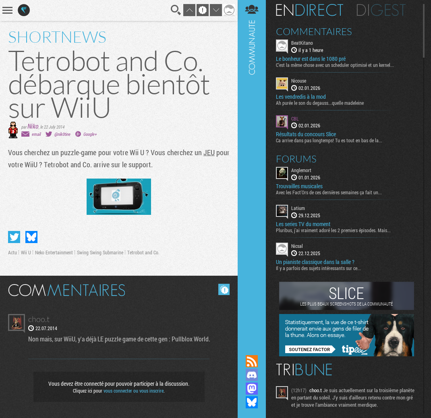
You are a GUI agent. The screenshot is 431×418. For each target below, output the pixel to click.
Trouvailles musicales (299, 186)
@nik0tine (62, 134)
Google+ (90, 134)
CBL (295, 118)
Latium (298, 208)
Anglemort (301, 170)
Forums (296, 159)
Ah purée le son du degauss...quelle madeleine (320, 103)
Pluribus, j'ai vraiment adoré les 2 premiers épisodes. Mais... (333, 230)
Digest (381, 10)
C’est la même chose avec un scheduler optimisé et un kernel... (335, 65)
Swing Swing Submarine (100, 252)
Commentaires (314, 31)
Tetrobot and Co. (143, 252)
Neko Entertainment (54, 252)
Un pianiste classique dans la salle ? (315, 262)
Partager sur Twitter (14, 237)
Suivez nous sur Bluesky (252, 402)
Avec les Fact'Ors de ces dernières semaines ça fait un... (329, 192)
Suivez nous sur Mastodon (252, 389)
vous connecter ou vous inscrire (134, 390)
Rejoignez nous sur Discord (252, 375)
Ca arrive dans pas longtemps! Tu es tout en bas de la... (329, 140)
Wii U (26, 252)
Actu (12, 252)
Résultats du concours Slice (306, 134)
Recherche (176, 10)
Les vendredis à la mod (301, 97)
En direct (309, 10)
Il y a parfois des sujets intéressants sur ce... (318, 268)
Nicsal (297, 246)
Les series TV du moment (303, 224)
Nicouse (298, 80)
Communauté (252, 169)
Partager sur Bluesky (31, 237)
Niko (33, 126)
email (36, 134)
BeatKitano (302, 43)
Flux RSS (252, 361)
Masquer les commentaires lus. (224, 289)
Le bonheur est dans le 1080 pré (311, 59)
